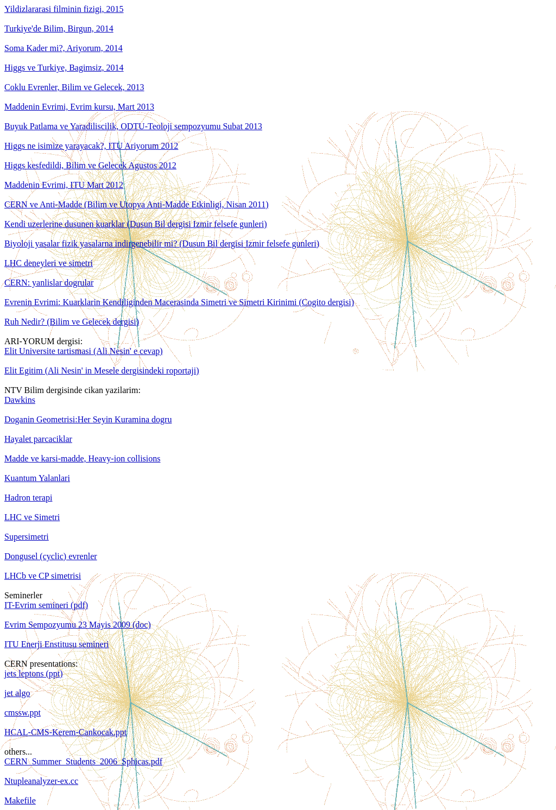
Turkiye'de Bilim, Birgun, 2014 (58, 28)
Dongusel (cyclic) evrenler (50, 556)
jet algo (17, 693)
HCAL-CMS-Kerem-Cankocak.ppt (65, 732)
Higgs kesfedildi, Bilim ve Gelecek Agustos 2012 (90, 165)
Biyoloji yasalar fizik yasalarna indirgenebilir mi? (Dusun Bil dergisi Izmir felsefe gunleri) (161, 243)
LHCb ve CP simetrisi (42, 575)
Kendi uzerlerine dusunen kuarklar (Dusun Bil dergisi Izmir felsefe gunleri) (135, 224)
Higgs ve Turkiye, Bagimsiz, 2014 (64, 67)
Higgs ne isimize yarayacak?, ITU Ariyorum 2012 (91, 145)
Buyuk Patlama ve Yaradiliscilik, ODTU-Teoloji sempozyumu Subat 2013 (133, 126)
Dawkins (19, 399)
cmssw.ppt (22, 712)
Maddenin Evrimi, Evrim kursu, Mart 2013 (79, 106)
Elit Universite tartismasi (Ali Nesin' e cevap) (83, 351)
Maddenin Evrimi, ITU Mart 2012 (63, 184)
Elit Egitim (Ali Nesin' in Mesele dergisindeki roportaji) (101, 370)
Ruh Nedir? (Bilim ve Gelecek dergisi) (71, 321)
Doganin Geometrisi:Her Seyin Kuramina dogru (88, 419)
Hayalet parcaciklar (38, 439)
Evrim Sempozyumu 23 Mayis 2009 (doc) (77, 624)
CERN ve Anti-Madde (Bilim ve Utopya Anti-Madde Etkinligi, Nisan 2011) (136, 204)
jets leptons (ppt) (33, 673)
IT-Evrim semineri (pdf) (46, 605)
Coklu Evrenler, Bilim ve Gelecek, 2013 (74, 87)
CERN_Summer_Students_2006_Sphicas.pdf (83, 761)
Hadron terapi (28, 497)
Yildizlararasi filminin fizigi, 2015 (64, 9)
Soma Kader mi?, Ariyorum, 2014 (63, 48)
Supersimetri (26, 536)
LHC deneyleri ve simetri (48, 263)
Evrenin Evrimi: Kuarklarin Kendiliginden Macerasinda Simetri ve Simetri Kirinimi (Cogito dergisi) (179, 302)
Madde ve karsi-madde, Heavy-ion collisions (82, 458)
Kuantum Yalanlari (37, 478)
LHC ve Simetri (32, 517)
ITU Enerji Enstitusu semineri (56, 644)
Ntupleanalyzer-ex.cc (41, 781)
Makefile (20, 800)
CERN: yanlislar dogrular (48, 282)
